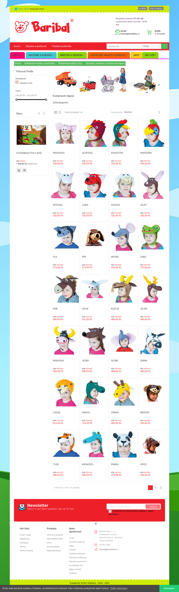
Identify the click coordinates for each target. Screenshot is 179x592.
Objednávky (25, 539)
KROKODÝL (88, 464)
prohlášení (114, 514)
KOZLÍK (115, 308)
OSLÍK (85, 308)
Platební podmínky (61, 46)
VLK (55, 257)
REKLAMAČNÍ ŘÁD (55, 539)
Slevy (49, 543)
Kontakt (142, 8)
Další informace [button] (118, 588)
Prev (39, 113)
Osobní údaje (25, 535)
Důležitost (143, 112)
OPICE (143, 464)
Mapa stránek (75, 569)
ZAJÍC (143, 205)
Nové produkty (53, 547)
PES (84, 257)
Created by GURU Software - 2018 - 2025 (89, 583)
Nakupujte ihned (37, 9)
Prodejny (73, 573)
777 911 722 (104, 545)
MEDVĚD (144, 412)
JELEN (143, 308)
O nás (71, 538)
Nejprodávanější (54, 550)
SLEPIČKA (87, 153)
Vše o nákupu (156, 8)
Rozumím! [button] (169, 588)
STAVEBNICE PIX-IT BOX (29, 153)
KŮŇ (55, 308)
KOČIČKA (58, 205)
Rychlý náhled (24, 170)
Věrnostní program (55, 535)
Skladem (26, 83)
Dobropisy (24, 543)
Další (161, 487)
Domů (17, 46)
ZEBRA (143, 360)
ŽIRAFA (115, 412)
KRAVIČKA (58, 360)
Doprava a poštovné (36, 46)
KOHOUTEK (117, 153)
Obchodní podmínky (78, 557)
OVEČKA (115, 205)
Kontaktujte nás (76, 565)
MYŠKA (115, 257)
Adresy (23, 547)
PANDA (115, 464)
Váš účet (24, 528)
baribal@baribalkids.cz (130, 34)
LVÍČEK (57, 412)
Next (44, 113)
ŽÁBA (143, 257)
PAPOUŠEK (146, 153)
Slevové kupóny (26, 550)
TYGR (56, 464)
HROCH (86, 412)
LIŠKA (85, 205)
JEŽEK (85, 360)
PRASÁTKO (59, 153)
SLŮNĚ (114, 360)
